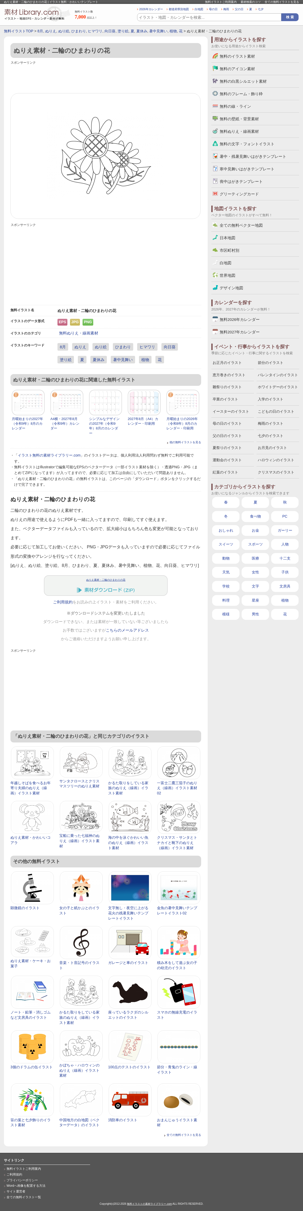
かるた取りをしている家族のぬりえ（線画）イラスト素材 (128, 788)
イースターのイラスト (231, 411)
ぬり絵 (63, 31)
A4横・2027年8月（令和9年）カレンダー (64, 423)
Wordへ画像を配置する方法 (26, 1186)
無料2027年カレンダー (240, 332)
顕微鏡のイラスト (25, 908)
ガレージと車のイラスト (128, 963)
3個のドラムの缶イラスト (31, 1067)
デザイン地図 (231, 288)
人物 (285, 544)
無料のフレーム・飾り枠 (241, 94)
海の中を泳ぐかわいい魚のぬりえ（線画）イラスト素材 (128, 842)
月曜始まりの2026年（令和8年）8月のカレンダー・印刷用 (182, 423)
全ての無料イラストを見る (282, 1)
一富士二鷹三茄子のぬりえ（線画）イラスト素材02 (177, 788)
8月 (40, 31)
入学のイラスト (270, 399)
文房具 (284, 586)
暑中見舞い (158, 31)
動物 (226, 558)
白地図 (199, 9)
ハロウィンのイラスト (276, 460)
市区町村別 (229, 250)
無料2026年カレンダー (240, 319)
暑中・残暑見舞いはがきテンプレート (253, 156)
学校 (226, 586)
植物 (173, 31)
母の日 (213, 9)
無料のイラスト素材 (237, 56)
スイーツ (226, 544)
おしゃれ (226, 530)
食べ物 (255, 516)
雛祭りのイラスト (227, 387)
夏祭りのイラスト (227, 448)
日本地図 (227, 238)
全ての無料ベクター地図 (241, 225)
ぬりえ (50, 31)
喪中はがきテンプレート (241, 181)
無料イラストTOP (18, 31)
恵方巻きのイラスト (229, 375)
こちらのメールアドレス (127, 630)
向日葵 (109, 31)
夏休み (141, 31)
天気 (226, 572)
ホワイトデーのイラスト (278, 387)
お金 (255, 530)
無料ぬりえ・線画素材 (78, 333)
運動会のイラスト (227, 460)
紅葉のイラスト (225, 472)
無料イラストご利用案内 (221, 1)
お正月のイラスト (227, 363)
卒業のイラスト (225, 399)
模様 (226, 614)
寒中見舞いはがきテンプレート (247, 169)
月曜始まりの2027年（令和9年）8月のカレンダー (27, 423)
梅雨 (226, 9)
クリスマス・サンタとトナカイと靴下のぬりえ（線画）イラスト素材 (177, 842)
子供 (285, 572)
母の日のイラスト (227, 423)
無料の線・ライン (235, 106)
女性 (255, 572)
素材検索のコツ (251, 1)
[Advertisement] (106, 77)
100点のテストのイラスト (129, 1067)
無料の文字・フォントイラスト (247, 144)
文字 (255, 586)
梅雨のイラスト (270, 423)
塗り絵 (123, 31)
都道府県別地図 (179, 9)
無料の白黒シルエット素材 (243, 81)
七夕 (261, 9)
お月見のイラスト (272, 448)
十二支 (284, 558)
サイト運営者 (16, 1191)
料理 (226, 600)
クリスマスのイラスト (276, 472)
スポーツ (255, 544)
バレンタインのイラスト (278, 375)
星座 (255, 600)
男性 (255, 614)
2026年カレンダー (151, 9)
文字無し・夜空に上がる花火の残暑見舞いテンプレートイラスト (128, 913)
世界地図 (227, 275)
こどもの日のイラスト (276, 411)
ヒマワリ (95, 31)
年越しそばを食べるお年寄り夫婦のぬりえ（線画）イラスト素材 (30, 788)
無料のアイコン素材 (237, 69)
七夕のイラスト (270, 436)
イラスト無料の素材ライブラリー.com (49, 455)
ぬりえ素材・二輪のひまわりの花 (105, 579)
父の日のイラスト (227, 436)
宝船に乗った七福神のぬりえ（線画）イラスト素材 (79, 841)
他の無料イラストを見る (185, 442)
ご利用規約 (63, 602)
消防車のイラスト (122, 1120)
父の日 (239, 9)
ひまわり (78, 31)
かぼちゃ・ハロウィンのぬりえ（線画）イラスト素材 (79, 1070)
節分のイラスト (270, 363)
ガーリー (285, 530)
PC (284, 516)
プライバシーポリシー (22, 1180)
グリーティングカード (239, 194)
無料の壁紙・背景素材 (239, 119)
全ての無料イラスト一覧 (24, 1197)
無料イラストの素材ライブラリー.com (149, 1203)
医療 (255, 558)
